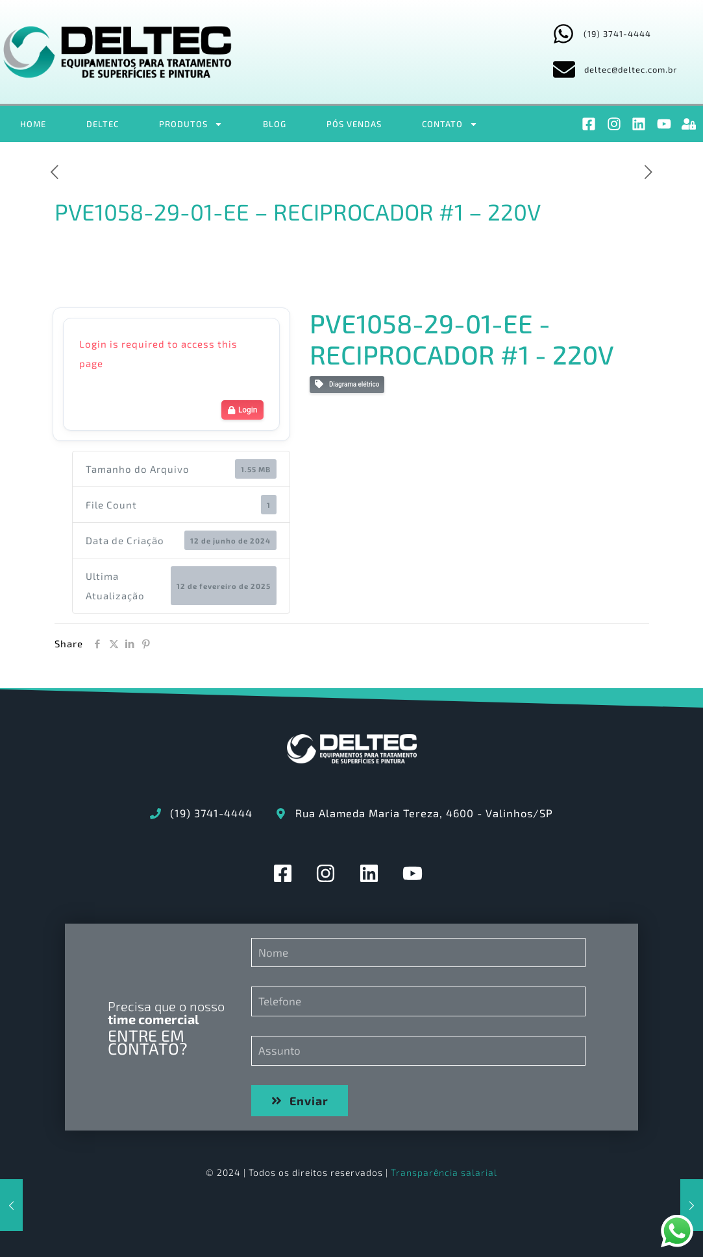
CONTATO (450, 124)
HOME (33, 124)
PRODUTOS (191, 124)
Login (242, 409)
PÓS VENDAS (354, 124)
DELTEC (102, 124)
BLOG (274, 124)
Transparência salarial (444, 1172)
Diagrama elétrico (347, 384)
